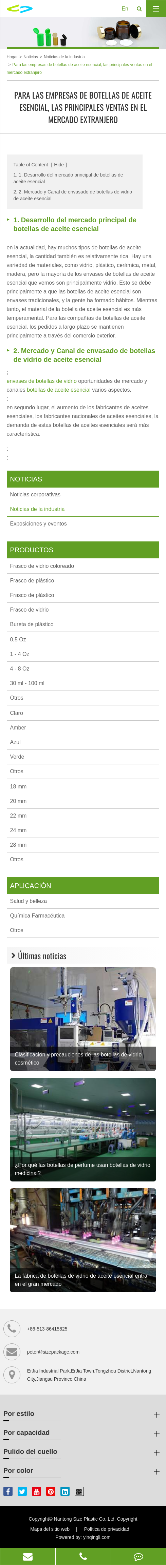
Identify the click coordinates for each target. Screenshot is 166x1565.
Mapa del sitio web (50, 1529)
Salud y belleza (28, 901)
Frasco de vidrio (29, 610)
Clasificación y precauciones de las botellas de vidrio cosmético (78, 1059)
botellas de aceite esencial (59, 390)
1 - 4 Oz (20, 654)
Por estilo (82, 1415)
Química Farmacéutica (37, 916)
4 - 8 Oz (20, 669)
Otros (16, 698)
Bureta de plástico (32, 624)
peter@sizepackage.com (53, 1352)
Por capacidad (82, 1434)
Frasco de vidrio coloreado (42, 566)
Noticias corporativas (35, 494)
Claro (16, 713)
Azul (15, 742)
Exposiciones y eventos (38, 524)
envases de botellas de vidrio (42, 381)
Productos (31, 550)
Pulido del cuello (82, 1453)
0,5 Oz (18, 639)
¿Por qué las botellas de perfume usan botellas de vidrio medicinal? (82, 1169)
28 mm (18, 845)
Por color (82, 1472)
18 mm (18, 786)
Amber (18, 727)
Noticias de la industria (64, 57)
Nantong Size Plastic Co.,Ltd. (85, 1519)
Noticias (30, 57)
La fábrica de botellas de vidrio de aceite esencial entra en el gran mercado (81, 1280)
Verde (17, 757)
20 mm (18, 801)
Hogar (12, 57)
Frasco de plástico (32, 580)
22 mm (18, 816)
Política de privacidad (106, 1529)
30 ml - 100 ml (27, 683)
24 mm (18, 830)
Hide (59, 164)
